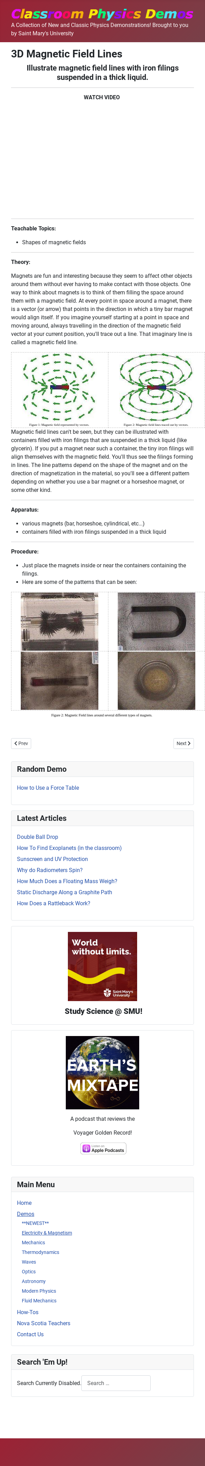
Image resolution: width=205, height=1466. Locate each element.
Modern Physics (39, 1291)
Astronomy (34, 1281)
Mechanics (33, 1242)
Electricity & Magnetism (47, 1233)
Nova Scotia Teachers (43, 1323)
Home (24, 1203)
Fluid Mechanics (39, 1300)
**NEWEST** (35, 1223)
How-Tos (27, 1312)
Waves (29, 1262)
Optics (29, 1271)
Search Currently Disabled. (49, 1383)
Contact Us (30, 1334)
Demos (25, 1214)
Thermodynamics (40, 1252)
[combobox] (116, 1383)
